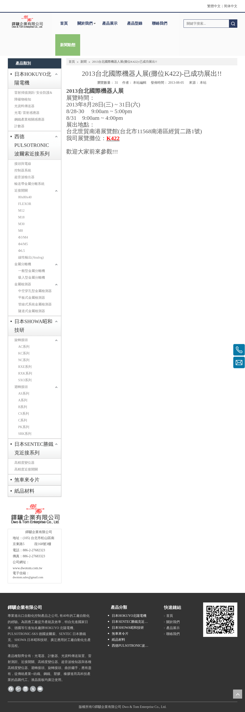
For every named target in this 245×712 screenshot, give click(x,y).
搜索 (233, 24)
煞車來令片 (26, 480)
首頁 (64, 23)
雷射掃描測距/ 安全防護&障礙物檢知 (33, 96)
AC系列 (23, 346)
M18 (21, 217)
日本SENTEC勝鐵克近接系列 (33, 448)
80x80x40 (25, 197)
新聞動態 (67, 45)
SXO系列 (25, 380)
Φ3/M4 (23, 237)
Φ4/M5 (23, 244)
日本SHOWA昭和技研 (33, 326)
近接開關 (21, 190)
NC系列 (23, 360)
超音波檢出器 (24, 177)
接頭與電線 (22, 164)
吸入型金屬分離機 (31, 277)
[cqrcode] (220, 619)
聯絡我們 (159, 23)
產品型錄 (134, 23)
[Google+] (18, 689)
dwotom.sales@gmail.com (28, 577)
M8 (20, 230)
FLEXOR (24, 204)
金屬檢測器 (22, 284)
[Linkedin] (25, 689)
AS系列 (23, 393)
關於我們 (85, 23)
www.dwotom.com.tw (27, 568)
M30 (21, 224)
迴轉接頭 (21, 387)
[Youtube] (40, 689)
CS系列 (23, 413)
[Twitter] (33, 689)
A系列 (22, 400)
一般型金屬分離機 (31, 271)
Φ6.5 (21, 251)
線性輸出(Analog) (31, 257)
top (237, 694)
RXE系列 (25, 367)
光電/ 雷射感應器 (26, 113)
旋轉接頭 (21, 340)
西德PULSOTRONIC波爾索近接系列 (32, 145)
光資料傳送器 (24, 106)
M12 (21, 210)
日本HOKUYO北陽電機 (32, 78)
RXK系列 (25, 373)
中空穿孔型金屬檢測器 (35, 291)
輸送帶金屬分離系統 (29, 184)
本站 (203, 82)
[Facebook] (11, 689)
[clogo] (27, 21)
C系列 (22, 420)
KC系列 (23, 353)
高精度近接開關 (26, 469)
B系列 (22, 407)
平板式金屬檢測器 (31, 297)
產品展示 (109, 23)
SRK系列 (24, 434)
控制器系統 (22, 170)
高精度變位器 (24, 462)
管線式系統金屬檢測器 (35, 304)
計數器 (19, 126)
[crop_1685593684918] (34, 514)
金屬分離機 (22, 264)
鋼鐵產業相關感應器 (29, 119)
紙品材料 (24, 491)
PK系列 (23, 427)
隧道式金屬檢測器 (31, 311)
